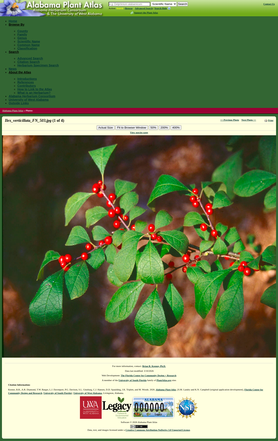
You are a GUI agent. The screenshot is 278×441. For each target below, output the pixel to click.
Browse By (16, 24)
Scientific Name (28, 41)
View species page (139, 132)
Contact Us (269, 4)
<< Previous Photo (229, 120)
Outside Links (19, 103)
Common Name (28, 45)
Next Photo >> (249, 120)
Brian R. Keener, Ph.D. (154, 366)
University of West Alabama (29, 99)
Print (270, 120)
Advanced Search (144, 8)
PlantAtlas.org (164, 380)
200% (164, 127)
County (22, 31)
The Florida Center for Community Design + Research (148, 375)
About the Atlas (20, 72)
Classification (27, 48)
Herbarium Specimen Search (38, 65)
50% (153, 127)
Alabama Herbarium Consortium (32, 96)
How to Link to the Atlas (34, 89)
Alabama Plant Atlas (12, 110)
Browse (129, 8)
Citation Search (28, 62)
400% (176, 127)
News (13, 69)
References (25, 82)
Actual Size (105, 127)
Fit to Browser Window (131, 127)
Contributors (26, 86)
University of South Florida (133, 380)
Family (22, 34)
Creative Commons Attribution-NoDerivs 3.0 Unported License (158, 430)
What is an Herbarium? (33, 92)
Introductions (27, 79)
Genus (22, 38)
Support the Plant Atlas (146, 12)
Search (119, 8)
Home (13, 21)
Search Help (160, 8)
